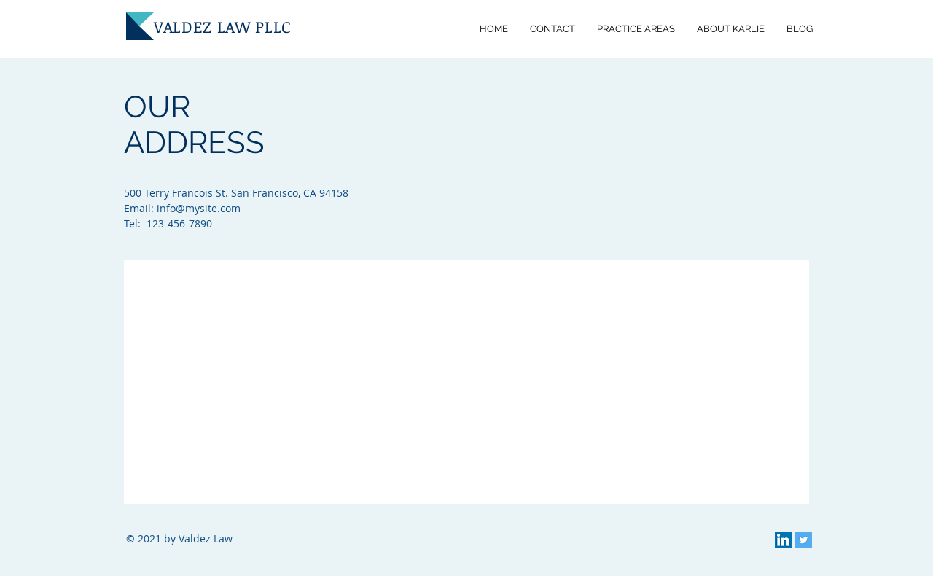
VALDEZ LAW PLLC (223, 26)
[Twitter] (803, 540)
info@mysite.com (199, 208)
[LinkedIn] (783, 540)
